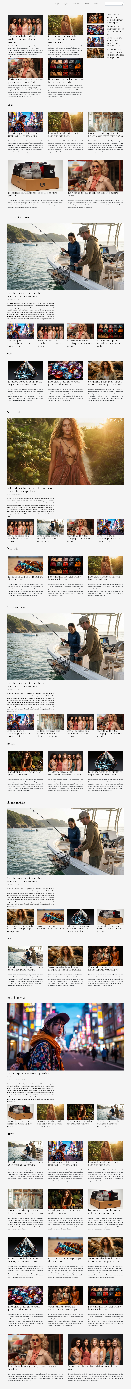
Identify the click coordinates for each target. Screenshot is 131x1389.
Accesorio (76, 4)
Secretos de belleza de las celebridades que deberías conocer (21, 39)
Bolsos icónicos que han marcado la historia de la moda (65, 81)
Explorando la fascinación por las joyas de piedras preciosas (115, 30)
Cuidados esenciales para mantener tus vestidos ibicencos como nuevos (105, 134)
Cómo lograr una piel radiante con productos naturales (24, 773)
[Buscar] (114, 4)
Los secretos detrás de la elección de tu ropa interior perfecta (109, 929)
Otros (96, 4)
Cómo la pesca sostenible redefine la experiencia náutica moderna (25, 295)
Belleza (87, 4)
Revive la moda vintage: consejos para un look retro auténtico (25, 81)
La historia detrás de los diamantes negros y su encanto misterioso (25, 383)
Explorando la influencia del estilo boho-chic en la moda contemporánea (62, 39)
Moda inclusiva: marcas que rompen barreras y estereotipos (115, 18)
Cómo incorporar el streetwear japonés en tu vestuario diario (114, 42)
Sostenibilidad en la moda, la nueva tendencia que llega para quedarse (115, 53)
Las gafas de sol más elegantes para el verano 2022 (50, 927)
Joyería (66, 4)
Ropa (57, 4)
